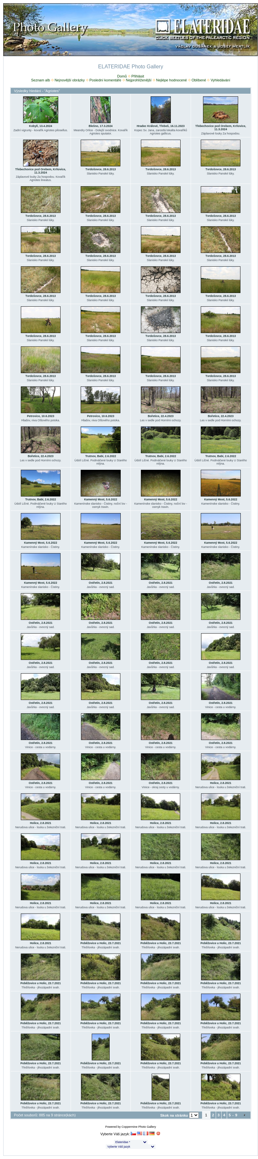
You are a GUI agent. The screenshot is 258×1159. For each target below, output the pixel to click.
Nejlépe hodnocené (171, 80)
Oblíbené (199, 80)
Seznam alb (40, 80)
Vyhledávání (220, 80)
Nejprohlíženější (139, 80)
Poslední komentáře (105, 80)
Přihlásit (137, 76)
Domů (122, 76)
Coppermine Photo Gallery (138, 1126)
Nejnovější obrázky (70, 80)
